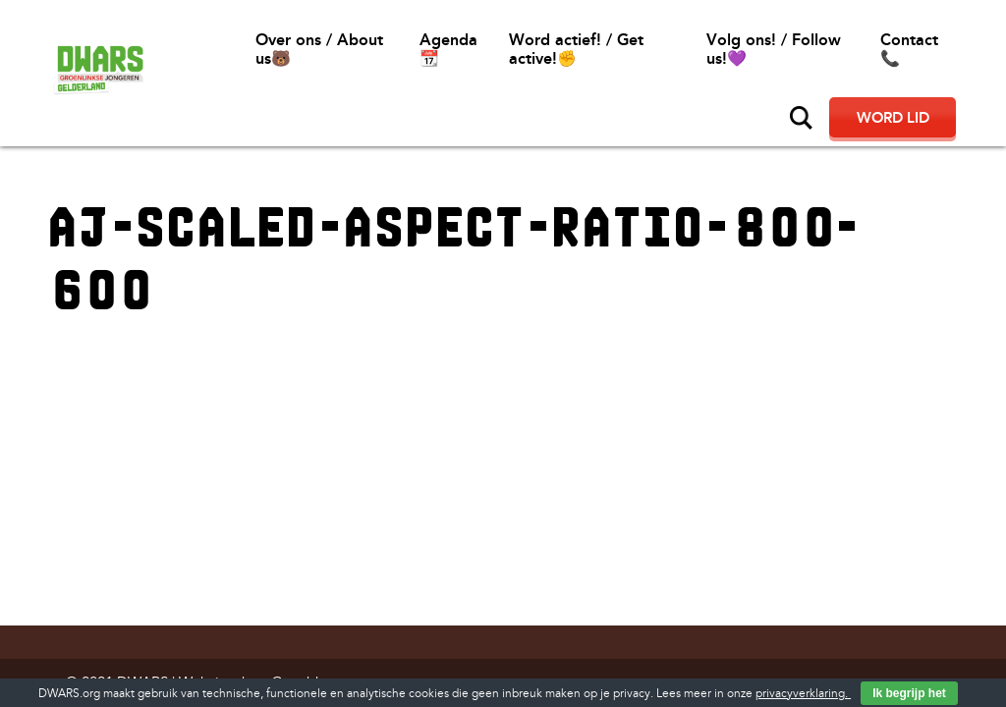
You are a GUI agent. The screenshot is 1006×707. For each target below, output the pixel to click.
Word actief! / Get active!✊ (576, 49)
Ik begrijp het (909, 693)
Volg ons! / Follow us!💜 (773, 49)
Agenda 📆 (448, 49)
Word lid (893, 118)
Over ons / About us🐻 (319, 49)
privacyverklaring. (803, 693)
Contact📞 (909, 49)
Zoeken (801, 118)
